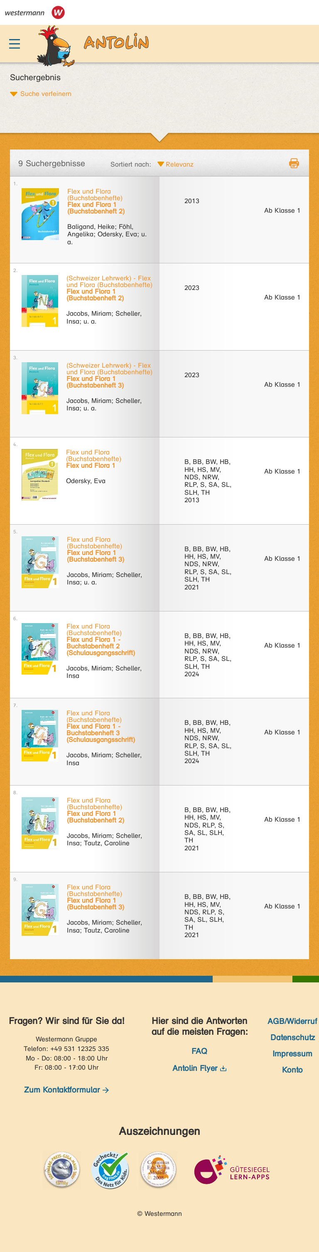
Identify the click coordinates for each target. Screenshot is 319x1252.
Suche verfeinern (45, 93)
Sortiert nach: (130, 164)
